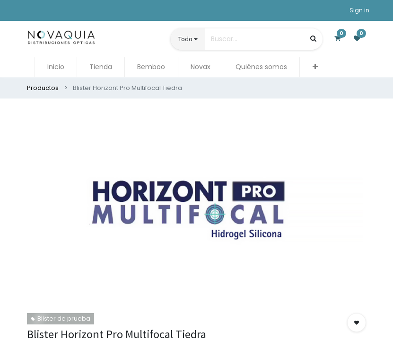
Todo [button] (185, 39)
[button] (315, 67)
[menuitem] (56, 67)
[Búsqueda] (313, 38)
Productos (43, 87)
